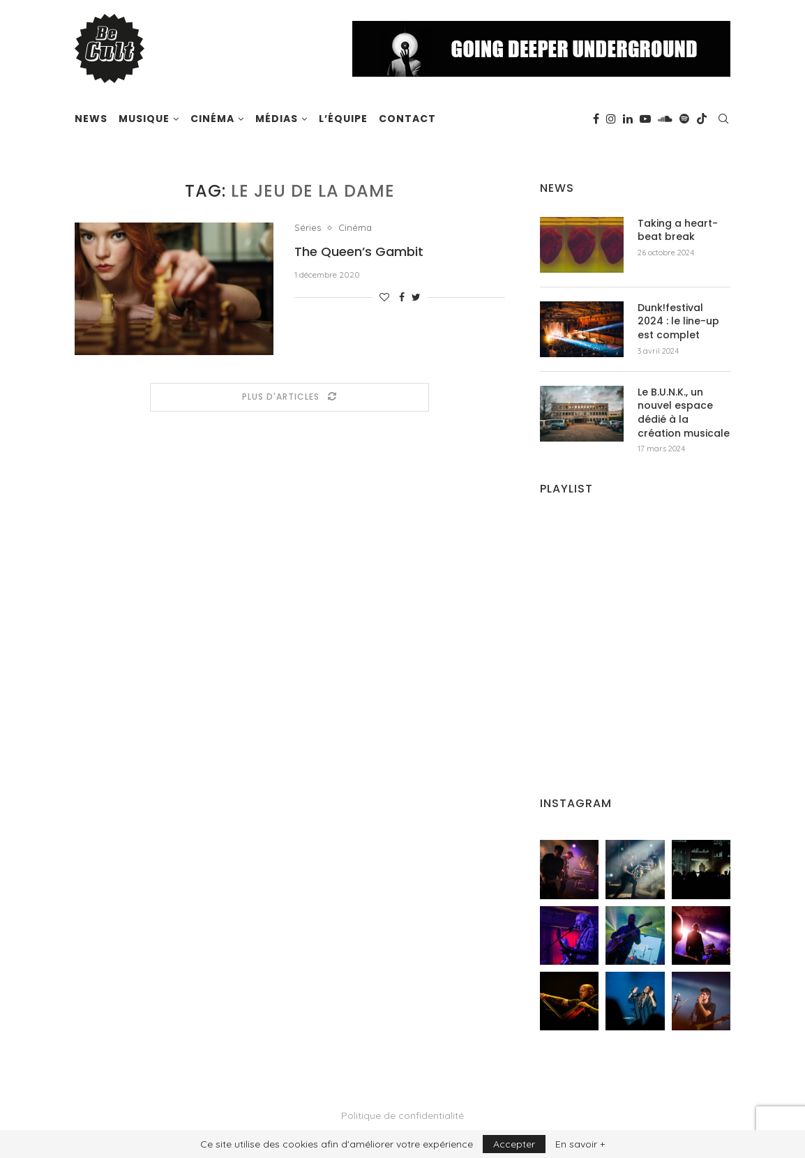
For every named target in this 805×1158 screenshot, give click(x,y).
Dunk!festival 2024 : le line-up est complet (678, 321)
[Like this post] (384, 297)
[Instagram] (611, 118)
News (91, 119)
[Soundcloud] (665, 118)
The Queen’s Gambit (358, 251)
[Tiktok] (701, 118)
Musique (144, 119)
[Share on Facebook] (402, 297)
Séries (307, 228)
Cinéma (212, 119)
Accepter (514, 1144)
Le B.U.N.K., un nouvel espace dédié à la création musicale (684, 413)
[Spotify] (684, 118)
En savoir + (580, 1144)
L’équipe (343, 119)
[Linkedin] (628, 118)
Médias (276, 119)
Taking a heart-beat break (678, 230)
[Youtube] (645, 118)
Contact (407, 119)
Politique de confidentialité (402, 1115)
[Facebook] (596, 118)
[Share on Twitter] (416, 297)
